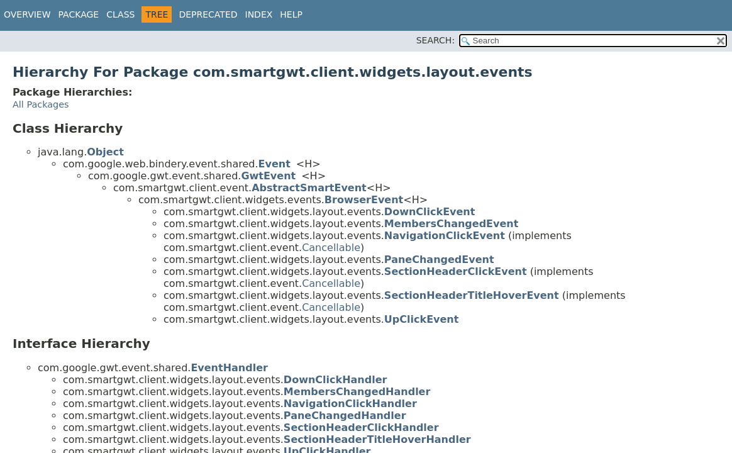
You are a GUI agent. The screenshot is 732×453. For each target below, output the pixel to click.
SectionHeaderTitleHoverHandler (377, 439)
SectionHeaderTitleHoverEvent (471, 295)
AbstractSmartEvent (309, 188)
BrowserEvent (363, 200)
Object (105, 152)
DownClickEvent (429, 212)
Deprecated (208, 14)
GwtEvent (268, 176)
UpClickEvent (421, 319)
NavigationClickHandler (350, 404)
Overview (27, 14)
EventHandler (229, 368)
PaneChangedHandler (345, 416)
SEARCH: (435, 40)
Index (259, 14)
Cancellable (331, 248)
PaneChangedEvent (439, 260)
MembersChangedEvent (451, 224)
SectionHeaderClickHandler (361, 427)
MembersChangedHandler (357, 392)
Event (274, 164)
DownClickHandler (335, 380)
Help (291, 14)
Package (78, 14)
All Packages (41, 104)
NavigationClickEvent (444, 236)
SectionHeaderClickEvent (455, 271)
